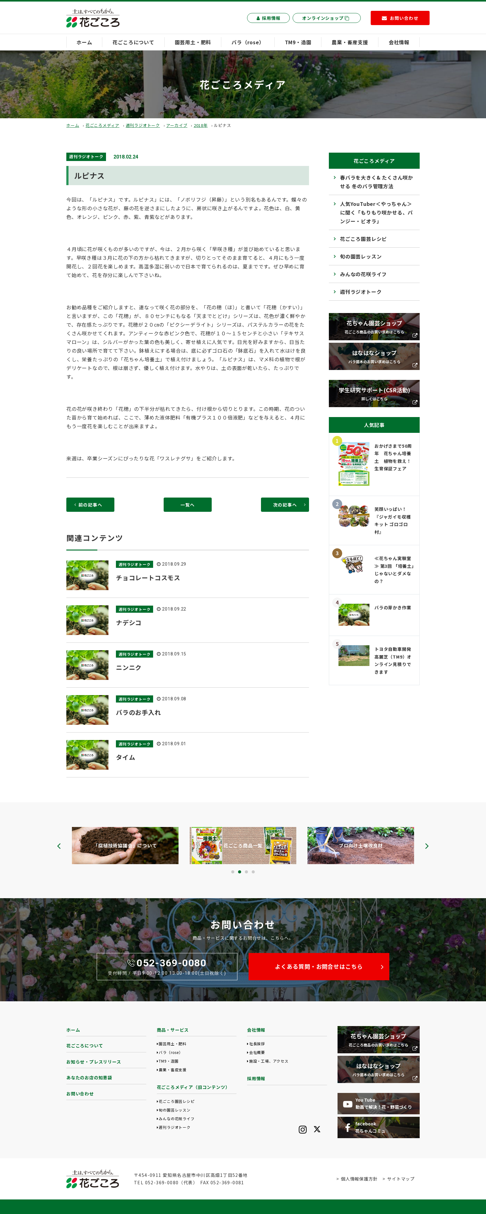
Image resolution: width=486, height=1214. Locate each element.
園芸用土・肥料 (193, 42)
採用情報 (268, 18)
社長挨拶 (257, 1043)
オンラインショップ (325, 18)
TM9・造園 (298, 42)
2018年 (201, 125)
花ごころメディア (102, 125)
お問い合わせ (80, 1093)
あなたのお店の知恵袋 (89, 1077)
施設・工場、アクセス (269, 1061)
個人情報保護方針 (359, 1179)
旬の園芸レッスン (361, 256)
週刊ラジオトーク (143, 125)
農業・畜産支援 (350, 42)
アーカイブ (176, 125)
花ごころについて (133, 42)
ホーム (84, 42)
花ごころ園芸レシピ (363, 238)
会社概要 (257, 1052)
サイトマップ (401, 1179)
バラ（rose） (248, 42)
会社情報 (399, 42)
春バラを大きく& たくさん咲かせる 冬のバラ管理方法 (376, 182)
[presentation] (59, 846)
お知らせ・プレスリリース (93, 1062)
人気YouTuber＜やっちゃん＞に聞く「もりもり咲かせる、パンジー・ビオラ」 (376, 212)
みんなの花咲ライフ (363, 274)
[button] (232, 871)
